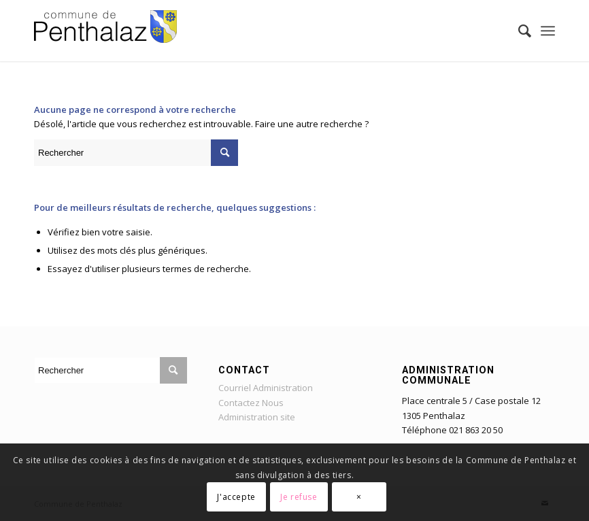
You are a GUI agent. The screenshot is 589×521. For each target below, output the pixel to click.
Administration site (256, 417)
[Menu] (548, 30)
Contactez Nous (251, 403)
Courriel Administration (265, 388)
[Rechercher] (518, 30)
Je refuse (298, 497)
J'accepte (236, 497)
